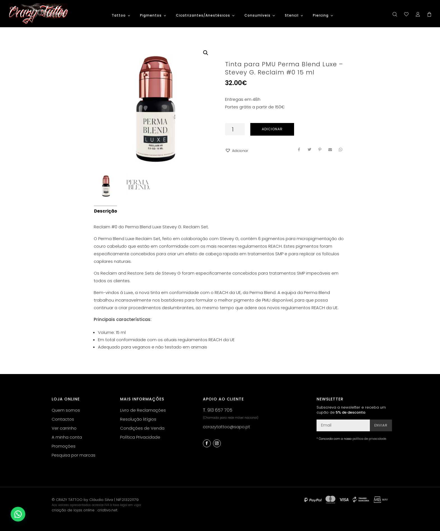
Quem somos (66, 410)
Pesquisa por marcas (73, 455)
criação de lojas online (73, 510)
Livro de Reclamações (143, 410)
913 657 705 (219, 410)
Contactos (63, 419)
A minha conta (67, 437)
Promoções (63, 446)
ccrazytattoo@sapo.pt (226, 427)
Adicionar (272, 129)
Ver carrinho (64, 428)
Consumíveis (257, 15)
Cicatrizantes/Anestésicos (203, 15)
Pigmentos (151, 15)
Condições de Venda (142, 428)
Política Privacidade (140, 437)
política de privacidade (369, 439)
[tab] (105, 210)
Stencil (292, 15)
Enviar (381, 425)
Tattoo (119, 15)
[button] (236, 150)
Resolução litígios (138, 419)
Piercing (321, 15)
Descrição (105, 211)
